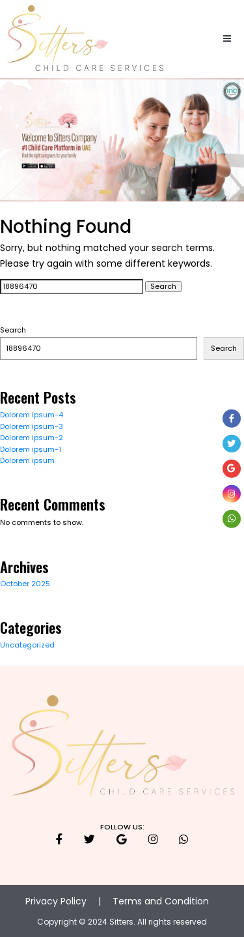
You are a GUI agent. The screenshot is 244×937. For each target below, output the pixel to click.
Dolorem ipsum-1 (30, 449)
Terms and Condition (161, 901)
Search (13, 330)
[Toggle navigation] (227, 39)
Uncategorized (27, 645)
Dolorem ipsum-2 (31, 437)
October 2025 (25, 583)
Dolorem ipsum (27, 460)
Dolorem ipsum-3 (31, 426)
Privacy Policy (56, 901)
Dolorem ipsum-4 (31, 414)
